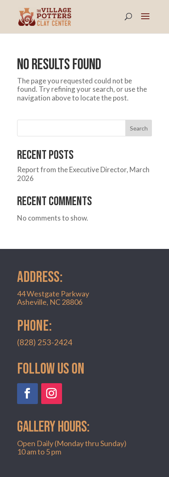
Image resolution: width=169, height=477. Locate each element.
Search (139, 128)
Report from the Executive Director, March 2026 (83, 173)
